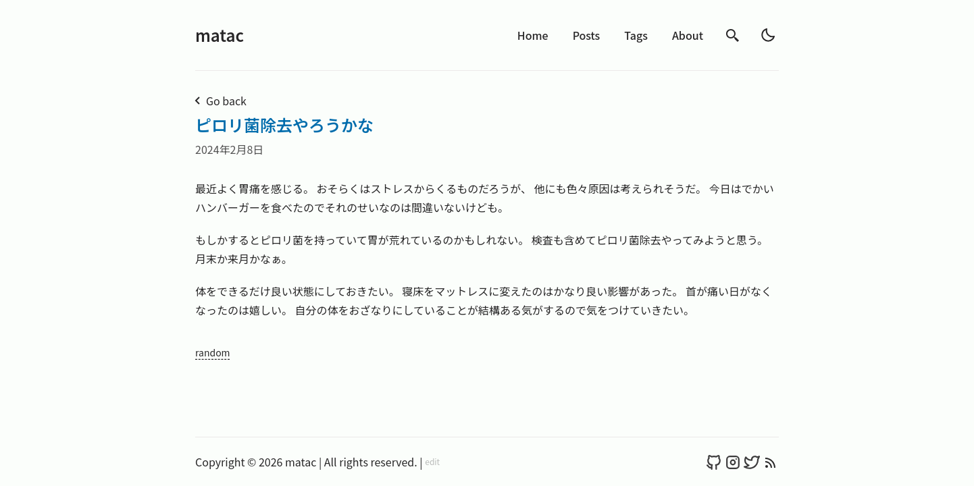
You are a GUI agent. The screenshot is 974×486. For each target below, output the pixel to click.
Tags (636, 35)
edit (432, 461)
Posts (586, 35)
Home (532, 35)
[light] (768, 35)
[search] (733, 35)
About (687, 35)
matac (219, 35)
